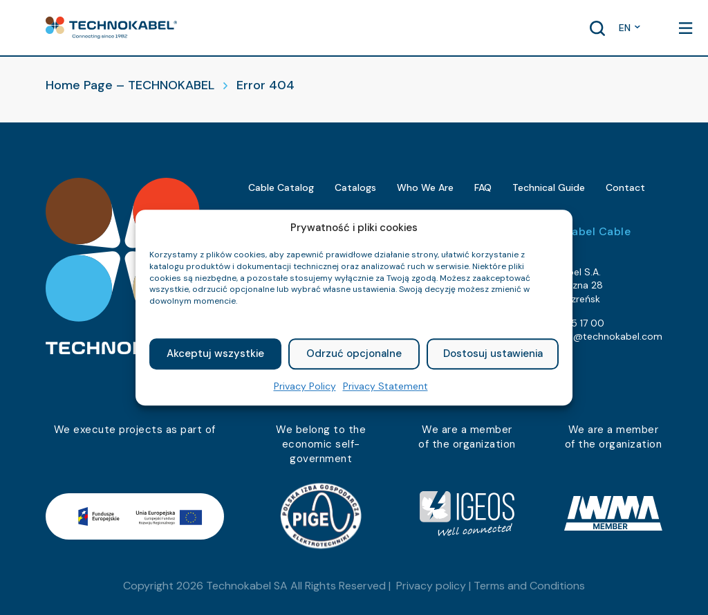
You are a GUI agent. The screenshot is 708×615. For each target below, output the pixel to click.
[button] (111, 27)
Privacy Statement (385, 386)
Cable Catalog (281, 187)
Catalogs (355, 187)
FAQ (483, 187)
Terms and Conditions (529, 585)
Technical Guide (548, 187)
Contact (625, 187)
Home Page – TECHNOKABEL (130, 85)
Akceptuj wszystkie (215, 354)
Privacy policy (431, 585)
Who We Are (425, 187)
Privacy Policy (305, 386)
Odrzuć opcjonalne (354, 354)
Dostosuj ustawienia (493, 354)
